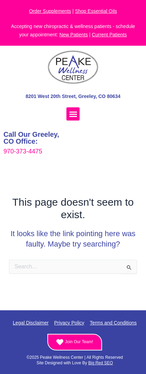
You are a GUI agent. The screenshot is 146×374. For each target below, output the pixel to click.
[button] (73, 114)
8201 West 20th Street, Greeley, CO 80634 (73, 96)
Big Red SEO (100, 362)
